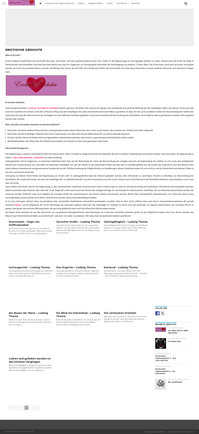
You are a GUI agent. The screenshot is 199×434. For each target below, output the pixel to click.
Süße (109, 3)
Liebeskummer (95, 3)
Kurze (81, 3)
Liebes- (18, 204)
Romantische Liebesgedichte (59, 3)
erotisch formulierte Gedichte (43, 108)
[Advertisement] (99, 27)
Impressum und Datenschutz (181, 432)
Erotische (122, 3)
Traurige (135, 3)
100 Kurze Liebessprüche (155, 432)
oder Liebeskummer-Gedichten (28, 157)
